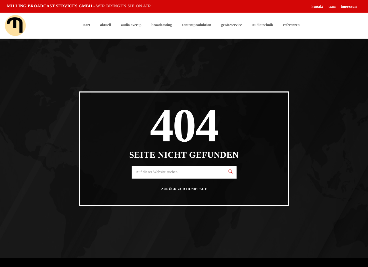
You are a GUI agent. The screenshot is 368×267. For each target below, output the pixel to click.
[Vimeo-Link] (15, 25)
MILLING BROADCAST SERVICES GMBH (79, 6)
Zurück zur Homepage (184, 189)
